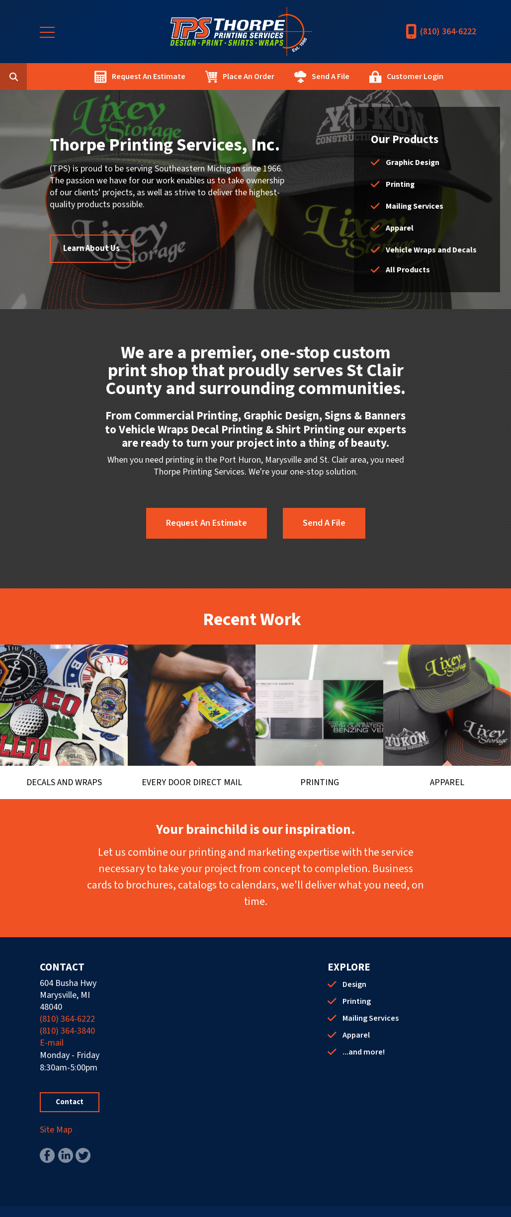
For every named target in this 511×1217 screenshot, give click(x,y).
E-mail (52, 1023)
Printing (400, 184)
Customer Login (464, 76)
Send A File (380, 76)
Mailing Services (414, 206)
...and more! (363, 1032)
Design (354, 965)
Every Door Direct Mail (192, 761)
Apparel (400, 228)
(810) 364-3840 (67, 1011)
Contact (70, 1082)
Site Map (56, 1110)
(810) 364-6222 (448, 31)
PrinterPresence (324, 1202)
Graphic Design (412, 162)
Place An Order (298, 76)
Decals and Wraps (64, 761)
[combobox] (76, 76)
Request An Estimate (198, 76)
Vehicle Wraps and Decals (431, 249)
